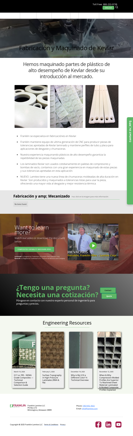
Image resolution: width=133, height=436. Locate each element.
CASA (16, 16)
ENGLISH (108, 8)
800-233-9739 (110, 4)
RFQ (117, 16)
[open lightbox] (31, 106)
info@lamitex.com (90, 408)
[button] (28, 16)
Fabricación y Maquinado (44, 15)
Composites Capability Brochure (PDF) (34, 249)
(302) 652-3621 (89, 406)
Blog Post (74, 16)
